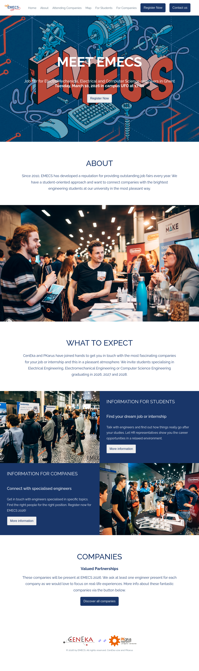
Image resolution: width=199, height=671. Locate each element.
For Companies (126, 8)
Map (88, 8)
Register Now (153, 7)
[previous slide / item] (2, 263)
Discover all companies (99, 601)
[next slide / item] (196, 263)
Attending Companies (67, 8)
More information (121, 448)
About (44, 8)
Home (32, 8)
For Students (103, 8)
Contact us (180, 7)
